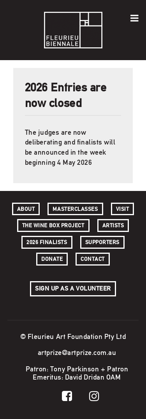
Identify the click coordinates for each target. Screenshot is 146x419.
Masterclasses (75, 209)
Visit (122, 209)
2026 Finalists (46, 242)
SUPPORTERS (102, 242)
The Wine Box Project (53, 225)
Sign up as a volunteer (73, 288)
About (26, 209)
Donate (52, 259)
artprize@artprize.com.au (77, 352)
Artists (113, 225)
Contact (93, 259)
